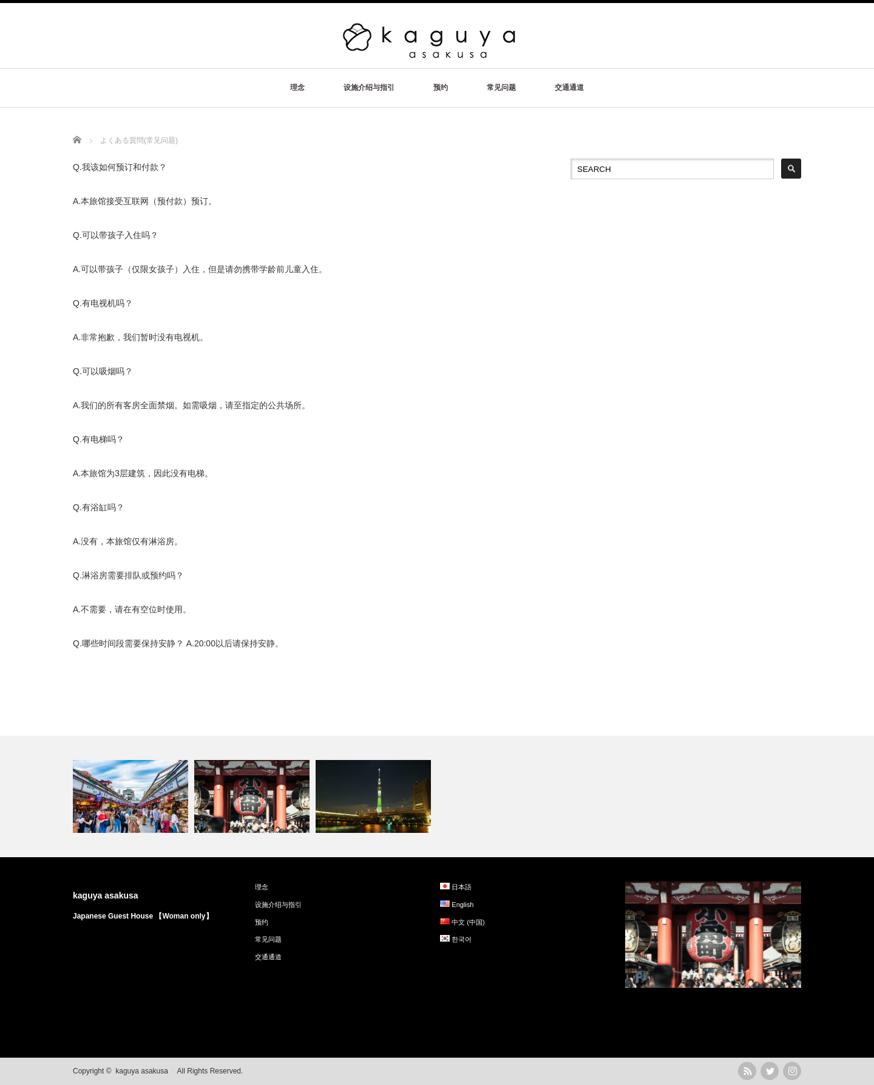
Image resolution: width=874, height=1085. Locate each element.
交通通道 (569, 87)
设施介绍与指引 (369, 87)
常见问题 (501, 87)
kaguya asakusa (110, 895)
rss (747, 1071)
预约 (440, 87)
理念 (297, 87)
